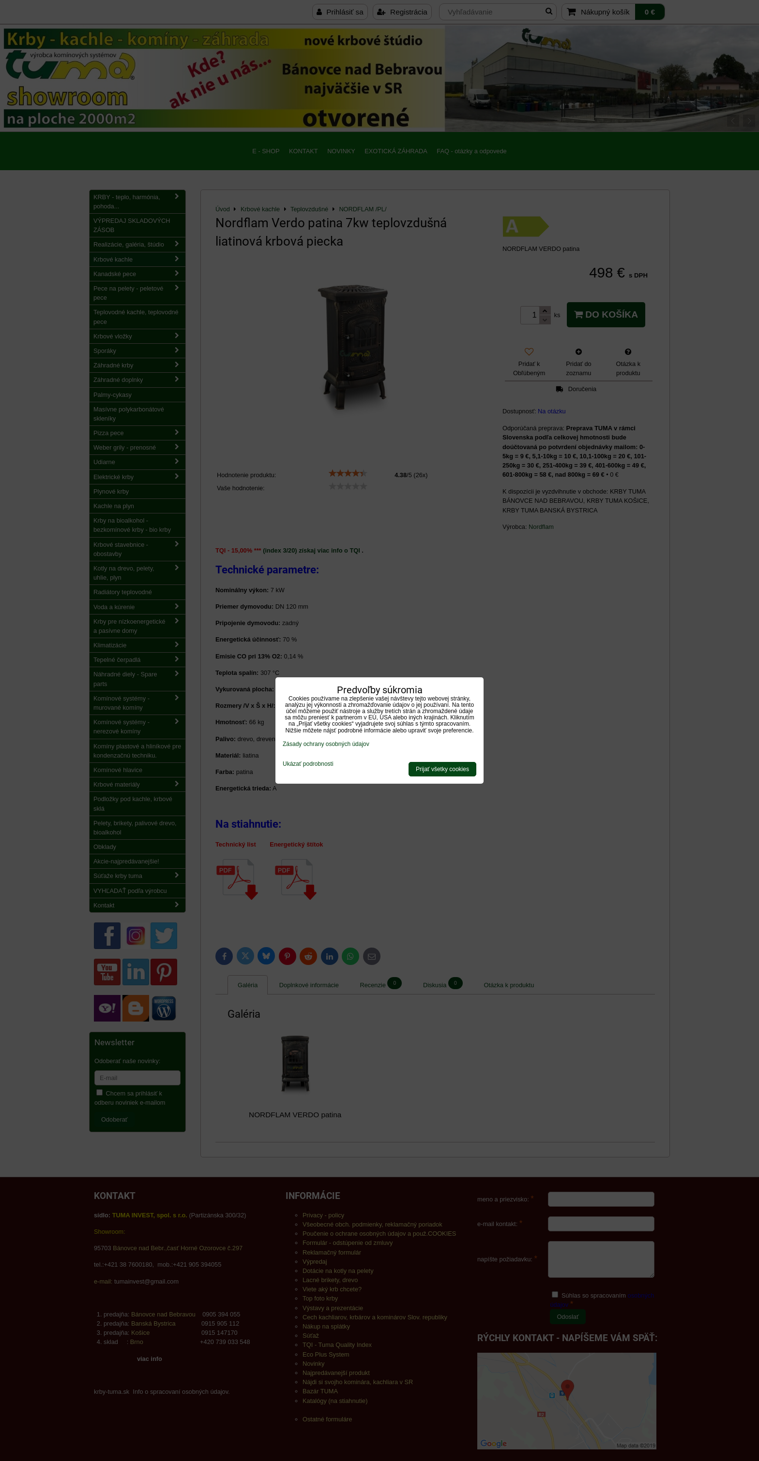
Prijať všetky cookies (442, 769)
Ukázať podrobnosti (308, 764)
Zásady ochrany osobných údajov (326, 744)
